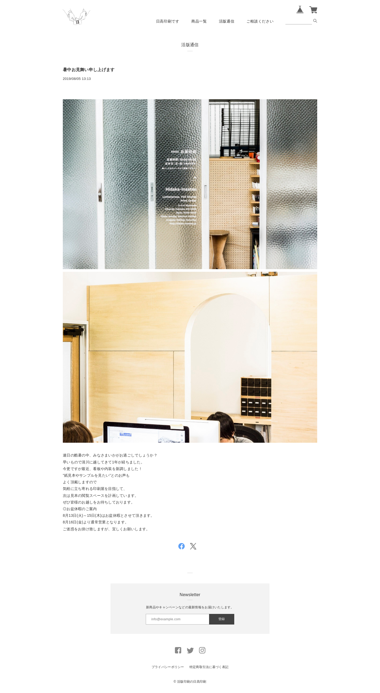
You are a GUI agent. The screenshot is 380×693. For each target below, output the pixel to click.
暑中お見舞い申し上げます (88, 69)
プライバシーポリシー (168, 667)
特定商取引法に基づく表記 (208, 667)
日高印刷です (167, 21)
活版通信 (227, 21)
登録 (221, 619)
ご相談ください (260, 21)
